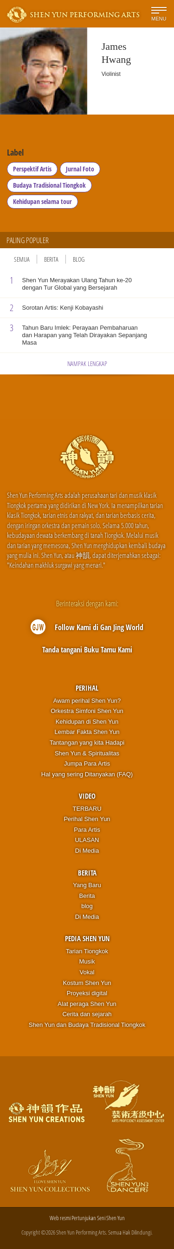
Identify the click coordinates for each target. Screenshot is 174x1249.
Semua (22, 259)
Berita (51, 259)
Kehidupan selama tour (42, 201)
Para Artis (87, 829)
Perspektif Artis (32, 168)
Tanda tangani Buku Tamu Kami (87, 650)
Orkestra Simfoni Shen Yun (87, 710)
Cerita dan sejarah (86, 1014)
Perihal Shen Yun (87, 818)
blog (87, 906)
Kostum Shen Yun (87, 982)
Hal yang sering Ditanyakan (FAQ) (87, 774)
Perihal (87, 687)
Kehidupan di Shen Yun (87, 721)
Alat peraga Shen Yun (87, 1003)
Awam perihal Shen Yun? (87, 700)
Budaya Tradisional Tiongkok (49, 185)
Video (87, 796)
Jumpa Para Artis (87, 763)
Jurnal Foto (80, 168)
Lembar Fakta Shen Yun (87, 731)
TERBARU (86, 808)
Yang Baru (87, 885)
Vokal (87, 972)
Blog (78, 259)
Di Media (87, 850)
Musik (87, 961)
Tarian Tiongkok (87, 951)
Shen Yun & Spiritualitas (87, 753)
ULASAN (87, 839)
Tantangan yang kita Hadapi (87, 742)
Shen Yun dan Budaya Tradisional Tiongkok (87, 1024)
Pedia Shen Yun (87, 938)
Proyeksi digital (87, 993)
